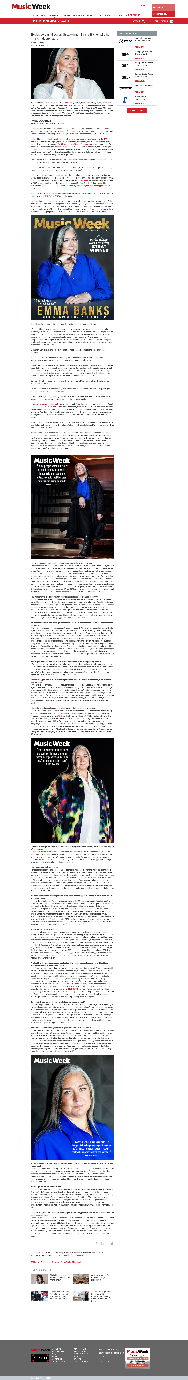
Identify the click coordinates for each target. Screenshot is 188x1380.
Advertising (58, 1359)
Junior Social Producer (145, 74)
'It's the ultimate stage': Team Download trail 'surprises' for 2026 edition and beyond (60, 1295)
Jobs (100, 15)
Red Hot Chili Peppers (95, 185)
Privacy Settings (82, 1361)
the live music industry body (47, 404)
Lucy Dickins (75, 144)
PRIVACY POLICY (81, 1351)
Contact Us (57, 1356)
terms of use (80, 1349)
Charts (66, 15)
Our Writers (58, 1351)
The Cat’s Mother (52, 196)
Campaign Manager (144, 63)
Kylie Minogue (79, 185)
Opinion (37, 21)
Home (36, 15)
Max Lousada (60, 134)
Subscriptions (59, 1361)
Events (91, 15)
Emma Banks (82, 180)
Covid (78, 404)
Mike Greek (76, 1262)
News (44, 15)
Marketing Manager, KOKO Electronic (144, 39)
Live (38, 1262)
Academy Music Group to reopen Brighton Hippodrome (101, 1277)
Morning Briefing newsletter (71, 1255)
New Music (79, 15)
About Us (56, 1349)
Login (142, 5)
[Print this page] (112, 1243)
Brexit (59, 716)
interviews (50, 21)
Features (54, 15)
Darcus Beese (72, 134)
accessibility (80, 1356)
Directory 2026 (114, 15)
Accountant (140, 96)
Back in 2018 (36, 679)
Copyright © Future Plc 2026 (41, 1378)
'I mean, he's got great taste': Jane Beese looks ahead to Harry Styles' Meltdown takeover (101, 1296)
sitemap (77, 1359)
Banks (75, 159)
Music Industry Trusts (83, 193)
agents (48, 1262)
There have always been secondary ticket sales (50, 851)
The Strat (55, 1262)
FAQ (54, 1354)
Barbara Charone (38, 134)
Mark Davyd (73, 989)
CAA (66, 102)
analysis (63, 21)
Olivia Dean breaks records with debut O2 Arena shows (60, 1277)
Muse (71, 185)
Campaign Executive (144, 51)
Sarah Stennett (85, 134)
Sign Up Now (106, 1362)
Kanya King (50, 134)
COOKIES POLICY (81, 1354)
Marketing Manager (144, 85)
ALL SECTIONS (135, 15)
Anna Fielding (38, 43)
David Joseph (63, 144)
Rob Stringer (86, 144)
